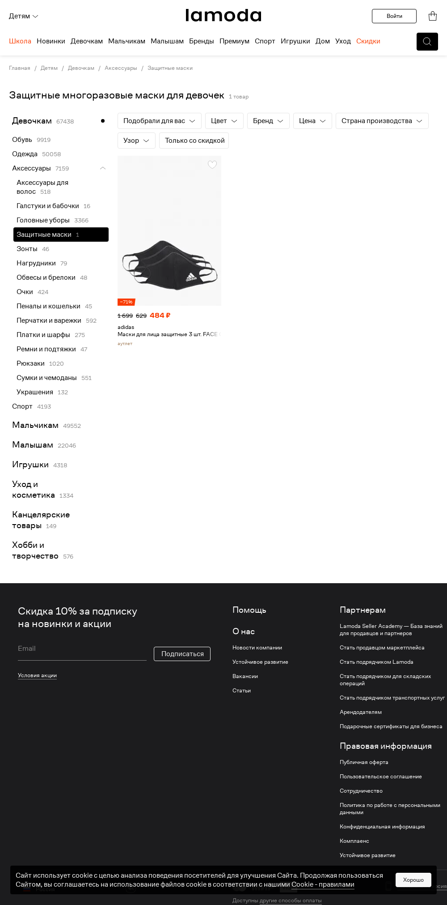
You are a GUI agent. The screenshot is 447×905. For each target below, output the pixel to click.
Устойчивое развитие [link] (260, 662)
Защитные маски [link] (44, 234)
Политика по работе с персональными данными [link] (390, 809)
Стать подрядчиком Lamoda (376, 662)
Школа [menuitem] (20, 41)
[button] (427, 42)
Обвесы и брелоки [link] (46, 277)
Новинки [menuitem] (51, 41)
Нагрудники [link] (36, 263)
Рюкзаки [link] (31, 363)
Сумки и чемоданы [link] (47, 377)
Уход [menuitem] (343, 41)
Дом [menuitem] (323, 41)
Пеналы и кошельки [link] (48, 306)
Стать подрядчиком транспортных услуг (392, 697)
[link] (223, 15)
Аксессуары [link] (121, 68)
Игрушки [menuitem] (295, 41)
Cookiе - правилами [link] (322, 884)
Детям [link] (49, 68)
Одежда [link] (25, 153)
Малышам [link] (32, 445)
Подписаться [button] (182, 653)
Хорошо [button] (413, 880)
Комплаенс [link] (354, 841)
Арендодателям (361, 712)
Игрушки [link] (30, 464)
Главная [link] (19, 68)
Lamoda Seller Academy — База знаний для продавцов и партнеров (391, 630)
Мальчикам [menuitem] (126, 41)
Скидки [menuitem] (368, 41)
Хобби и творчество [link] (35, 550)
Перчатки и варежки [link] (49, 320)
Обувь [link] (22, 139)
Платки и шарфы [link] (43, 334)
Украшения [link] (35, 392)
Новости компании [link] (257, 647)
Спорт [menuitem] (265, 41)
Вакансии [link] (245, 676)
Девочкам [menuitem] (87, 41)
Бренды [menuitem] (201, 41)
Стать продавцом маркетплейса (382, 647)
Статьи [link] (241, 690)
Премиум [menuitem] (234, 41)
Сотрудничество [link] (361, 790)
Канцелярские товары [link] (41, 519)
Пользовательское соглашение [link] (381, 776)
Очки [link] (25, 291)
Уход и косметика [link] (33, 489)
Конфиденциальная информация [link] (382, 826)
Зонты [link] (27, 248)
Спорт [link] (22, 406)
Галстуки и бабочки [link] (48, 205)
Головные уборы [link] (43, 220)
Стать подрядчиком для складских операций (385, 680)
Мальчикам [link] (35, 425)
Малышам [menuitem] (167, 41)
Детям (24, 16)
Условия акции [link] (37, 675)
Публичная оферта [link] (364, 762)
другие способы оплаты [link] (291, 900)
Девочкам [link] (81, 68)
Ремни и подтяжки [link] (46, 349)
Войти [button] (394, 16)
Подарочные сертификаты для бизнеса (391, 726)
